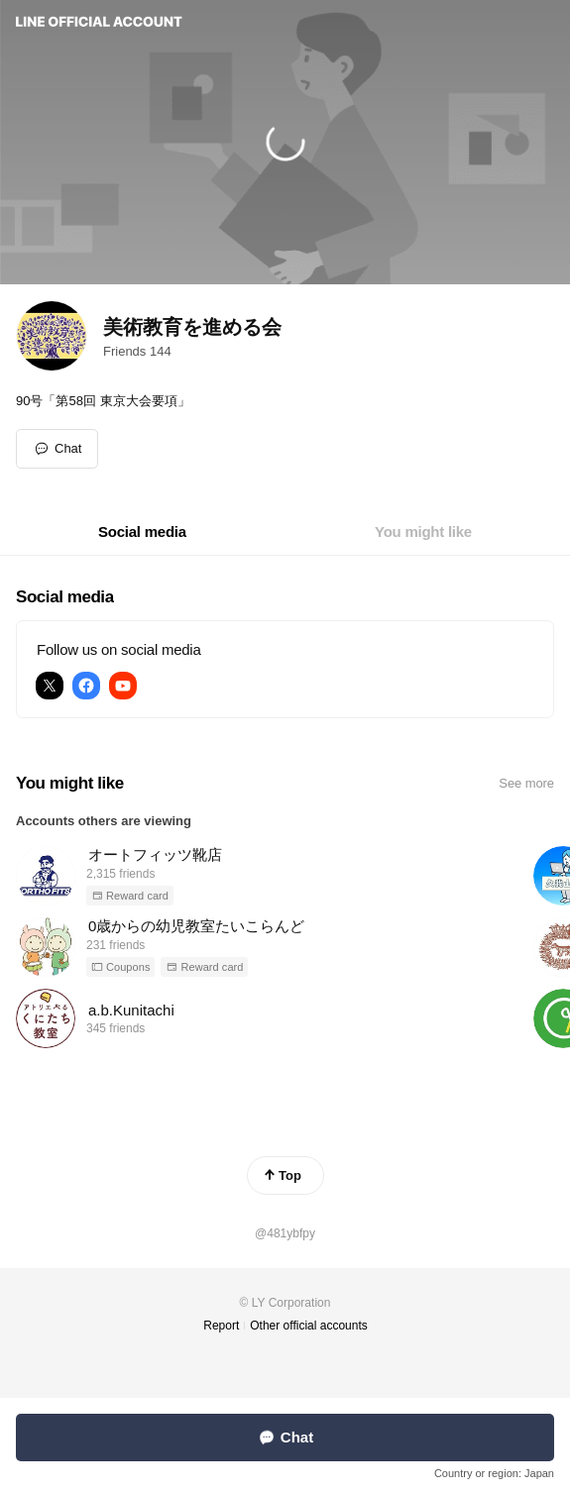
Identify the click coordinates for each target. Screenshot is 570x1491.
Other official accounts (309, 1325)
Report (221, 1325)
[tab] (142, 532)
